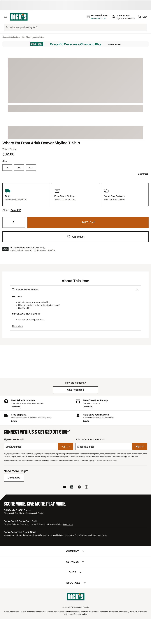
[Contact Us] (14, 478)
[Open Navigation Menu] (5, 17)
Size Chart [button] (143, 174)
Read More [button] (17, 326)
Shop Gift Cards (36, 513)
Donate (86, 421)
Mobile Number (85, 446)
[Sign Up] (65, 446)
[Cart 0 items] (142, 17)
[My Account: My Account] (123, 17)
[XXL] (31, 167)
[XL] (19, 167)
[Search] (78, 27)
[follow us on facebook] (79, 487)
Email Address (13, 446)
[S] (7, 167)
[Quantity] (13, 222)
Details (14, 421)
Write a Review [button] (9, 149)
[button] (16, 210)
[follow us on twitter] (72, 487)
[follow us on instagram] (86, 487)
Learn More (114, 44)
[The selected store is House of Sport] (97, 17)
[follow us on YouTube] (64, 487)
